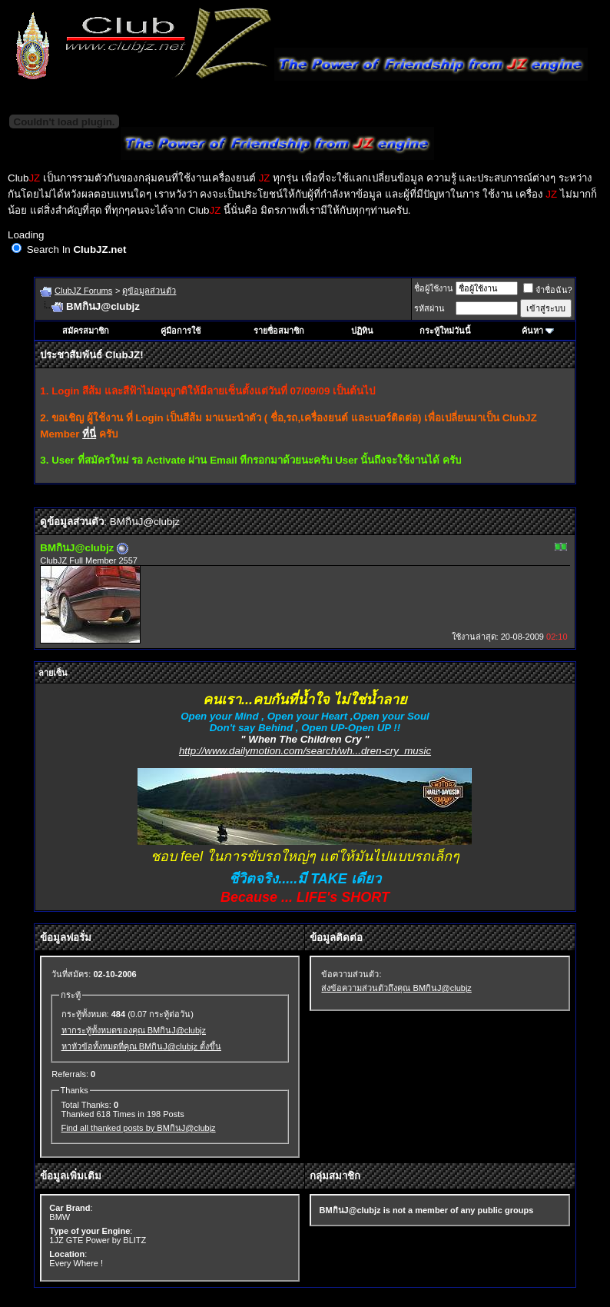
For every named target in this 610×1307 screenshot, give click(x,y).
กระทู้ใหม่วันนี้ (445, 330)
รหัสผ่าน (429, 308)
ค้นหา (532, 330)
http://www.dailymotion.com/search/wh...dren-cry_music (305, 751)
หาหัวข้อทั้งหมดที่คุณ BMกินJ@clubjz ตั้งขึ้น (141, 1046)
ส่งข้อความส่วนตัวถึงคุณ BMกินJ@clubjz (396, 988)
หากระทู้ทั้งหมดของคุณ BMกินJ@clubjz (133, 1030)
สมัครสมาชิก (85, 330)
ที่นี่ (89, 434)
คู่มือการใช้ (181, 330)
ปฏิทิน (362, 330)
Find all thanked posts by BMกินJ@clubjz (138, 1127)
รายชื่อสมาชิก (279, 330)
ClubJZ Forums (83, 290)
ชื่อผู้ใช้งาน (433, 288)
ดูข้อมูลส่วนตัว (149, 290)
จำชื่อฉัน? (547, 289)
